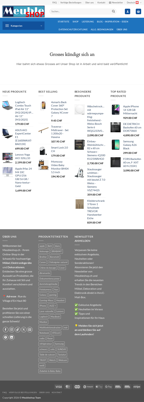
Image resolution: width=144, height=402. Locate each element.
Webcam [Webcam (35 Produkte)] (62, 360)
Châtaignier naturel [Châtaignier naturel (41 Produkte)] (58, 262)
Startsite (63, 21)
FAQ (54, 2)
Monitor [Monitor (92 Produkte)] (43, 322)
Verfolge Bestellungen (70, 2)
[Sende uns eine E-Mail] (30, 329)
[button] (116, 2)
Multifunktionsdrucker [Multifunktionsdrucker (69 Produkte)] (50, 327)
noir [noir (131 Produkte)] (66, 327)
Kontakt (101, 2)
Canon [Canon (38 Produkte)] (42, 262)
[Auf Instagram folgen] (11, 329)
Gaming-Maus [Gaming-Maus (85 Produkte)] (46, 300)
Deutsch (134, 2)
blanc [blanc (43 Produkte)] (57, 246)
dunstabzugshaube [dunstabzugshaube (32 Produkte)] (48, 284)
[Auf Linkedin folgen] (11, 337)
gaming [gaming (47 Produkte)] (52, 295)
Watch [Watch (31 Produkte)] (52, 360)
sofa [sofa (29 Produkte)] (52, 349)
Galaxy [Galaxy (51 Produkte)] (42, 295)
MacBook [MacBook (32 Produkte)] (55, 316)
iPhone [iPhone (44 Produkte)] (42, 305)
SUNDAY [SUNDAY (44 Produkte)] (61, 349)
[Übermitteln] (113, 11)
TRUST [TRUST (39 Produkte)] (42, 360)
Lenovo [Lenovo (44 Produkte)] (59, 311)
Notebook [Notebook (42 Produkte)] (44, 333)
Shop (76, 21)
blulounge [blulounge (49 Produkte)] (44, 251)
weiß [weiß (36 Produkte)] (41, 365)
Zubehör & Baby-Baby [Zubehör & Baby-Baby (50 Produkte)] (50, 371)
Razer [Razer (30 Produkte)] (50, 338)
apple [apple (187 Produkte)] (42, 246)
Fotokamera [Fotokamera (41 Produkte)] (45, 289)
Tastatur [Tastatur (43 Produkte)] (62, 354)
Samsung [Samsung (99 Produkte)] (59, 343)
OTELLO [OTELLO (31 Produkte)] (56, 333)
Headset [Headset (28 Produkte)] (60, 300)
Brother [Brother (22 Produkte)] (43, 256)
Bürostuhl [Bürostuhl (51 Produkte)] (54, 256)
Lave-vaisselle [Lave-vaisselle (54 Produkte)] (46, 311)
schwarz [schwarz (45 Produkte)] (43, 349)
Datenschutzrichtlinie (73, 29)
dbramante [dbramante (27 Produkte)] (44, 273)
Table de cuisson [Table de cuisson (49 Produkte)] (47, 354)
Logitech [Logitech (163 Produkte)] (43, 316)
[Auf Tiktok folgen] (17, 329)
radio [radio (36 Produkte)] (41, 338)
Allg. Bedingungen (102, 29)
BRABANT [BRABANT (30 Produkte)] (57, 251)
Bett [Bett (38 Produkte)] (50, 246)
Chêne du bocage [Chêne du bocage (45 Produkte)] (47, 267)
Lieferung (88, 21)
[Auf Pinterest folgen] (5, 337)
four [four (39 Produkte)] (56, 289)
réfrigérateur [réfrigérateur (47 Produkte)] (45, 343)
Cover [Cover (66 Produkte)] (62, 267)
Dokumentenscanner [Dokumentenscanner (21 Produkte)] (49, 278)
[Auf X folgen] (24, 329)
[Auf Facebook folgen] (5, 329)
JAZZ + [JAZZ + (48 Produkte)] (52, 305)
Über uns (89, 2)
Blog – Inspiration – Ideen (112, 21)
